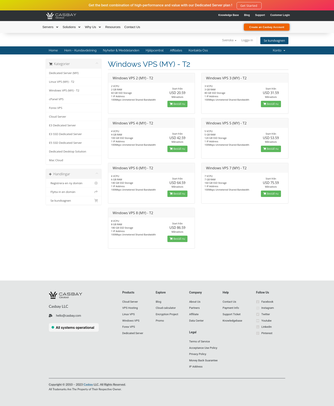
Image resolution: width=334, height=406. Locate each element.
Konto (279, 50)
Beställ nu (177, 104)
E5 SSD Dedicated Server (65, 143)
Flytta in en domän (73, 191)
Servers (50, 27)
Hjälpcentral (155, 50)
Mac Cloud (56, 160)
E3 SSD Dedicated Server (65, 134)
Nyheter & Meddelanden (121, 50)
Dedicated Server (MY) (64, 73)
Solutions (72, 27)
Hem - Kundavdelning (80, 50)
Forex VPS (55, 108)
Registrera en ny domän (73, 183)
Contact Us (132, 27)
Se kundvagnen (274, 40)
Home (53, 50)
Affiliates (176, 50)
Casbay (88, 384)
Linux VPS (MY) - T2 (61, 82)
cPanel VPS (56, 99)
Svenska (229, 40)
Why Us (93, 27)
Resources (113, 27)
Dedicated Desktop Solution (67, 151)
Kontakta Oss (198, 50)
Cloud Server (57, 116)
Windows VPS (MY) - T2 (64, 90)
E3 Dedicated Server (62, 125)
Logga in (247, 40)
